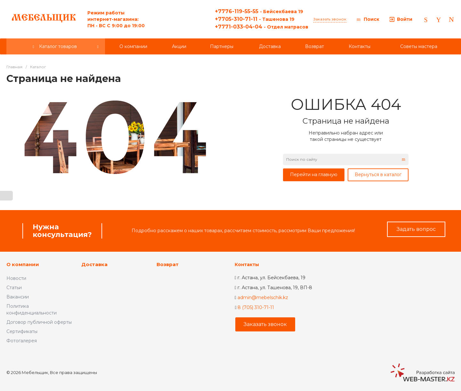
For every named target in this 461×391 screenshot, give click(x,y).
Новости (16, 278)
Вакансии (17, 297)
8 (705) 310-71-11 (256, 307)
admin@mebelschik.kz (263, 297)
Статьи (14, 287)
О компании (22, 264)
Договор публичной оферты (39, 322)
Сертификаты (21, 331)
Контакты (247, 264)
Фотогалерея (21, 341)
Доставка (94, 264)
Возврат (168, 264)
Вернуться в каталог (378, 174)
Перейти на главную (313, 174)
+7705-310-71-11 (255, 19)
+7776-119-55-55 (259, 11)
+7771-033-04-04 (261, 27)
